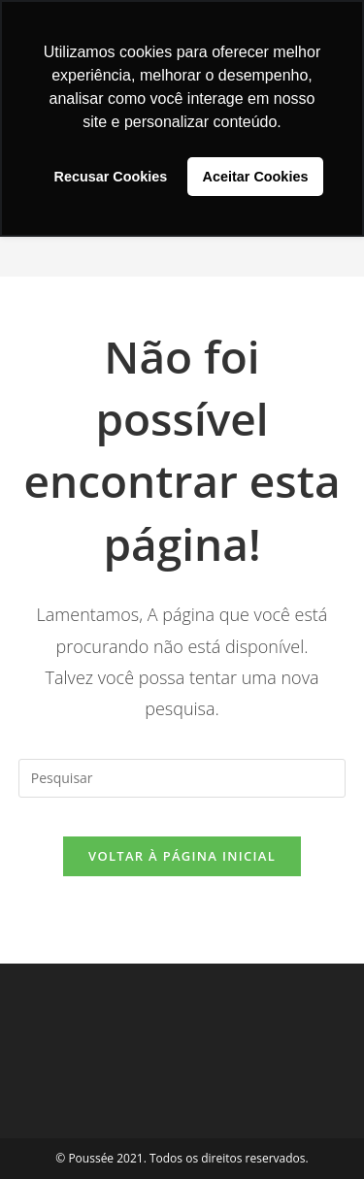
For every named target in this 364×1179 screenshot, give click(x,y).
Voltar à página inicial (182, 856)
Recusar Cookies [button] (111, 176)
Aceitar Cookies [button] (256, 176)
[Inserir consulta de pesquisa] (182, 778)
